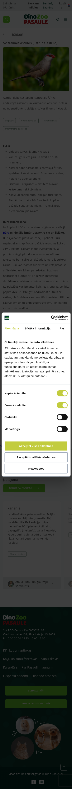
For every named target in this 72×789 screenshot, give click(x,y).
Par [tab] (62, 328)
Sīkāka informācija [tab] (37, 328)
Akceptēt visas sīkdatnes (36, 446)
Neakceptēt (36, 468)
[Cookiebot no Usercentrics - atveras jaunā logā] (51, 317)
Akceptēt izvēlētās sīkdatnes (36, 457)
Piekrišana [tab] (11, 328)
